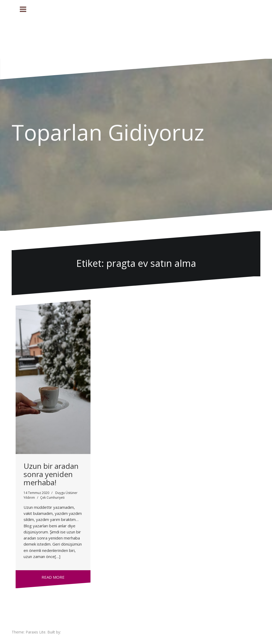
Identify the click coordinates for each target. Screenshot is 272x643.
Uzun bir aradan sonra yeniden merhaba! (51, 474)
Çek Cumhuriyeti (52, 497)
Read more (53, 577)
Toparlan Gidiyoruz (108, 132)
